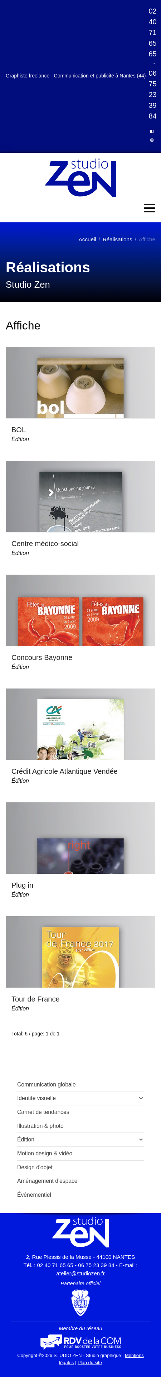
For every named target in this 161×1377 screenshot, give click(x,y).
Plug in (22, 885)
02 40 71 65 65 (152, 32)
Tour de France (35, 999)
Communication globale (46, 1084)
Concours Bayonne (41, 657)
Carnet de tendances (43, 1112)
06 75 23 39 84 (152, 94)
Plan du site (90, 1362)
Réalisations (117, 239)
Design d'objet (35, 1167)
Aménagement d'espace (47, 1181)
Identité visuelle (36, 1098)
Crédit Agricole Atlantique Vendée (64, 771)
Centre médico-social (45, 544)
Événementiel (34, 1195)
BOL (18, 430)
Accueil (87, 239)
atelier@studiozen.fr (80, 1273)
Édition (20, 439)
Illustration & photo (40, 1126)
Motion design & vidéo (44, 1153)
